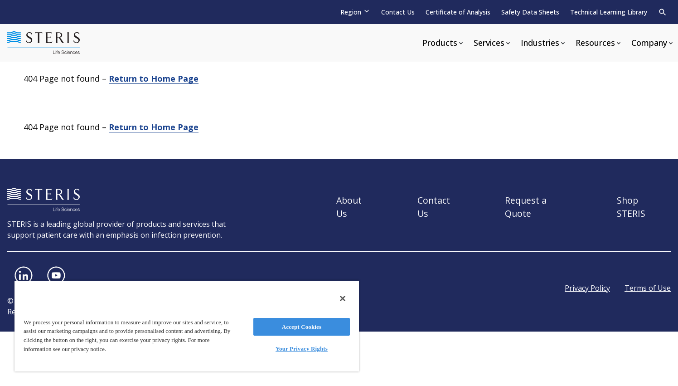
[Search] (662, 12)
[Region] (355, 12)
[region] (187, 325)
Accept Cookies (301, 326)
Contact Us (398, 12)
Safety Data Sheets (530, 12)
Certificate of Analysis (458, 12)
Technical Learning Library (608, 12)
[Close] (343, 298)
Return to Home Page (154, 78)
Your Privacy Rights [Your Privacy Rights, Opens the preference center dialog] (302, 348)
